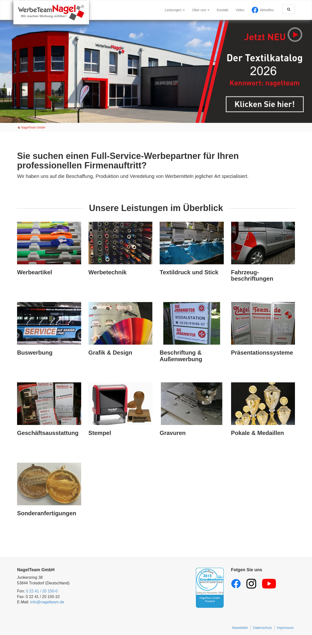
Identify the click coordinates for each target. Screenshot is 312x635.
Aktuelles (267, 10)
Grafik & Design (110, 352)
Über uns (200, 10)
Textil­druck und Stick (189, 272)
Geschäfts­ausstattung (47, 433)
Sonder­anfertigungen (46, 513)
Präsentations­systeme (262, 352)
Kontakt (222, 10)
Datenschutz (262, 628)
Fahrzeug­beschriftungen (252, 275)
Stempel (99, 433)
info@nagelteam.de (47, 602)
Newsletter (240, 628)
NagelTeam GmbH (33, 127)
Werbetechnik (107, 272)
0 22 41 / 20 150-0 (42, 591)
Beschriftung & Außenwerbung (181, 355)
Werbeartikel (34, 272)
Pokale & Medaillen (257, 433)
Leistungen (175, 10)
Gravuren (173, 433)
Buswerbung (34, 352)
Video (240, 10)
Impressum (285, 628)
